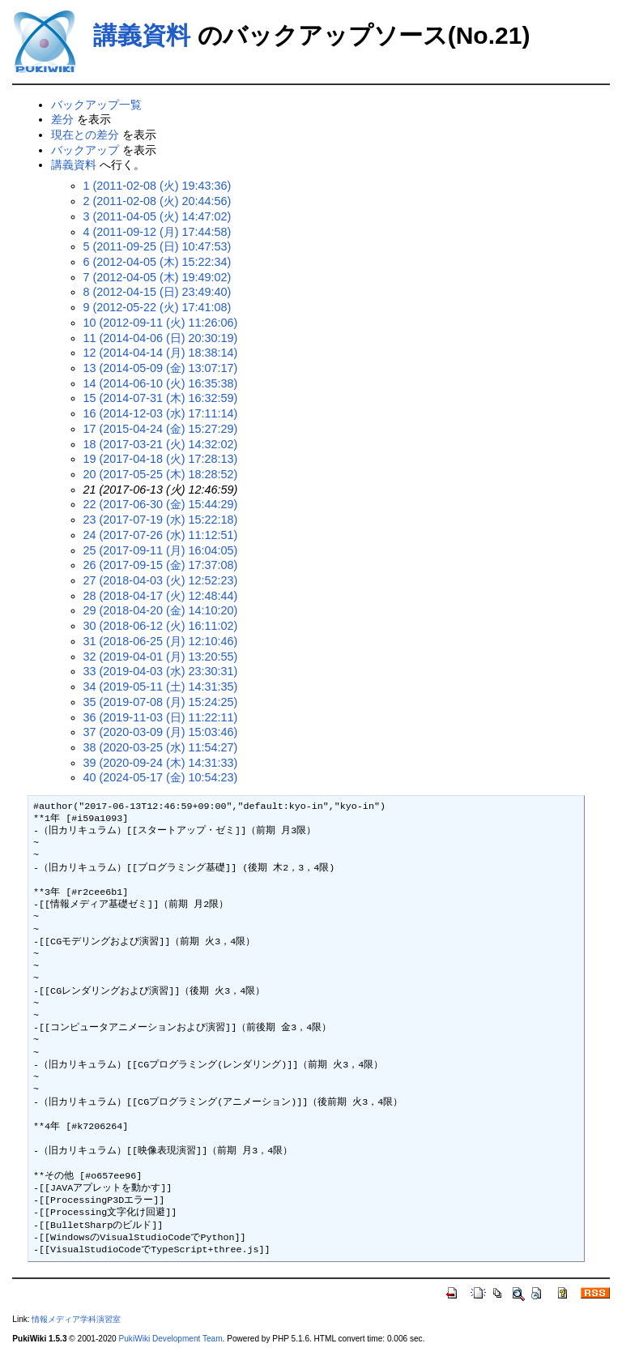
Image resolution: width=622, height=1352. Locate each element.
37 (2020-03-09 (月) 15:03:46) (160, 731)
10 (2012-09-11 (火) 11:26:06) (160, 322)
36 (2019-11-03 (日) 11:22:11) (160, 717)
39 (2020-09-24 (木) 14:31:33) (160, 762)
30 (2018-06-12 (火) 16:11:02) (160, 625)
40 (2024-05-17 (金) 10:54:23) (160, 777)
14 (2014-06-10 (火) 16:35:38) (160, 383)
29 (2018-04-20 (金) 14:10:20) (160, 610)
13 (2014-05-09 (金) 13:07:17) (160, 368)
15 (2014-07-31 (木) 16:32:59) (160, 397)
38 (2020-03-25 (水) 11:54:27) (160, 747)
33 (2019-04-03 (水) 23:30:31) (160, 671)
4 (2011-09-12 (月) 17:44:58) (157, 231)
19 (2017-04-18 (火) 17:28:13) (160, 458)
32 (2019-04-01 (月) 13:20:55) (160, 656)
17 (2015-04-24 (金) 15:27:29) (160, 428)
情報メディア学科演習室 (76, 1319)
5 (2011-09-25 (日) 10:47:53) (157, 246)
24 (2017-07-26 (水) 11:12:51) (160, 534)
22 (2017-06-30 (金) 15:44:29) (160, 504)
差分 (62, 119)
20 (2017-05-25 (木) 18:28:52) (160, 474)
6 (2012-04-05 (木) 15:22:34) (157, 261)
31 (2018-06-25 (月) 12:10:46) (160, 641)
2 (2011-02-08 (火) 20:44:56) (157, 201)
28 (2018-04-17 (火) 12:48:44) (160, 595)
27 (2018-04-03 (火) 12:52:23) (160, 580)
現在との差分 (85, 134)
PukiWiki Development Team (171, 1338)
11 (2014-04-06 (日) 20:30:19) (160, 338)
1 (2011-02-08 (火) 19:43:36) (157, 185)
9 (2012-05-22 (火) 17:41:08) (157, 307)
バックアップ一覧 (96, 104)
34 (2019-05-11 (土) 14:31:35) (160, 686)
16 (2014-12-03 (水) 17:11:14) (160, 413)
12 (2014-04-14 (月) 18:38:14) (160, 352)
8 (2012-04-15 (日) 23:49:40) (157, 291)
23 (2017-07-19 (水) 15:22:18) (160, 519)
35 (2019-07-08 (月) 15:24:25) (160, 701)
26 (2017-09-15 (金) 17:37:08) (160, 564)
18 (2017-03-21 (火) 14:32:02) (160, 444)
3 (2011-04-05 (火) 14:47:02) (157, 216)
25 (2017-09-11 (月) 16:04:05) (160, 550)
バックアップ (85, 149)
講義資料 (141, 35)
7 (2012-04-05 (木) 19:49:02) (157, 277)
